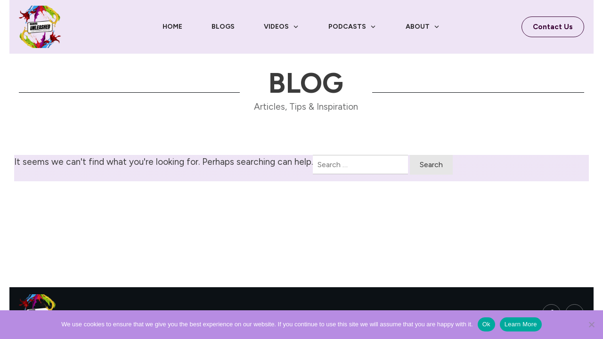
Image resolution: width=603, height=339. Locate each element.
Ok (486, 324)
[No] (591, 324)
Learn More (521, 324)
